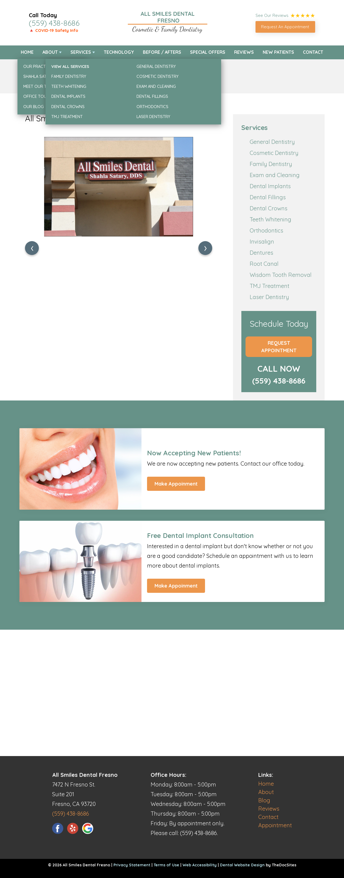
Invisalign (262, 241)
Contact (313, 52)
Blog (264, 800)
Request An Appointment (285, 26)
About (50, 52)
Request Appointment (279, 347)
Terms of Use (166, 864)
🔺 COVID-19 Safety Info (53, 30)
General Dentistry (272, 141)
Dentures (261, 252)
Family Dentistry (271, 163)
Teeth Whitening (270, 219)
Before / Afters (162, 52)
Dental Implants (270, 186)
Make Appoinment (176, 484)
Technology (119, 52)
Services (80, 52)
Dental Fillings (268, 197)
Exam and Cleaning (275, 175)
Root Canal (264, 263)
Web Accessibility (200, 864)
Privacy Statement (131, 864)
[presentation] (32, 248)
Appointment (275, 825)
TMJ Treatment (269, 285)
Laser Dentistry (269, 296)
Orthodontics (266, 230)
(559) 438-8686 (54, 23)
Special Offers (207, 52)
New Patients (278, 52)
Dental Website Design (242, 864)
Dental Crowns (268, 208)
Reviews (244, 52)
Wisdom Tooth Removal (281, 274)
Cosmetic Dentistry (274, 152)
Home (27, 52)
